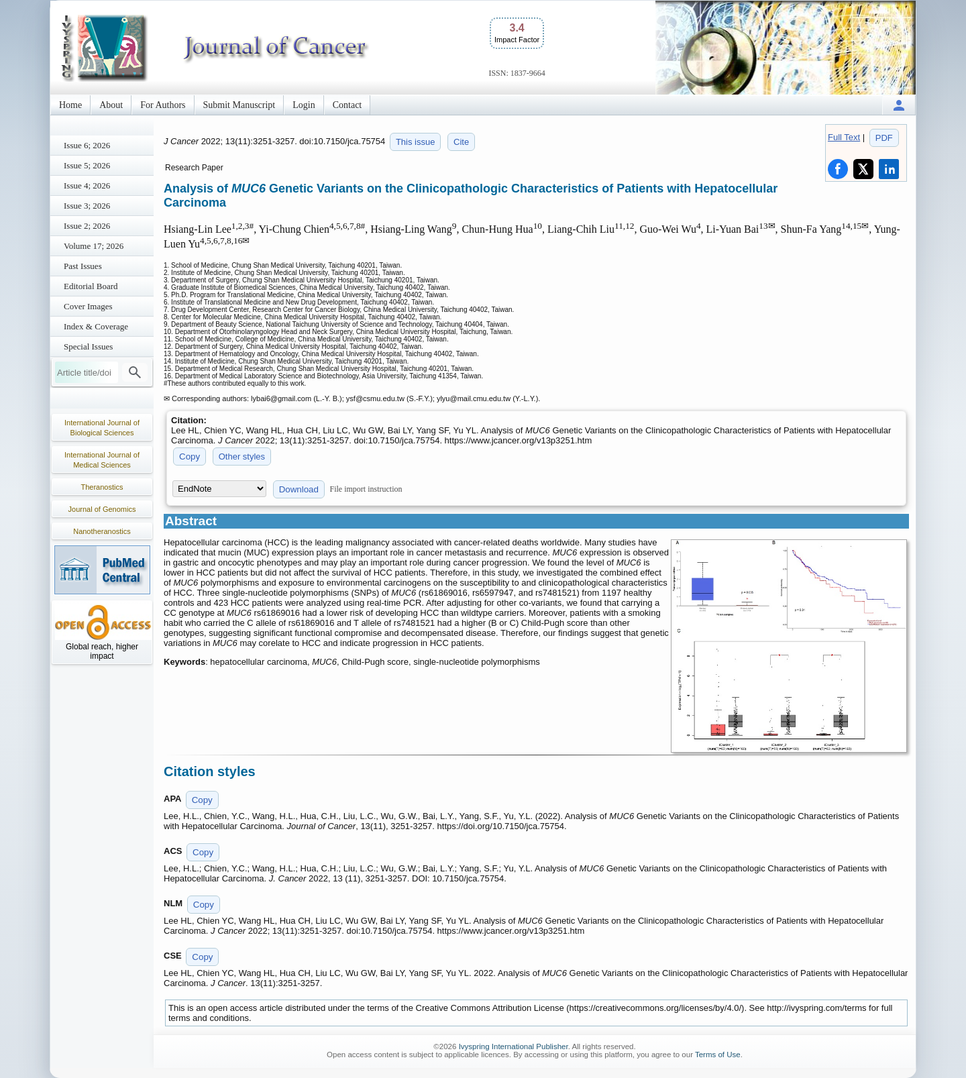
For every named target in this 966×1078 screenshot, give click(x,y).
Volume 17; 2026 (93, 246)
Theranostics (102, 487)
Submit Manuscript (239, 105)
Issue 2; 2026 (87, 226)
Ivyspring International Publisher (513, 1046)
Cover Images (88, 306)
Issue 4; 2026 (87, 185)
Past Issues (83, 266)
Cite (461, 142)
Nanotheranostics (102, 531)
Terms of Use (718, 1054)
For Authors (162, 105)
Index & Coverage (96, 326)
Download (299, 489)
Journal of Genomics (102, 509)
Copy (189, 456)
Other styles (242, 456)
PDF (884, 138)
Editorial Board (91, 286)
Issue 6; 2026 (87, 145)
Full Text (844, 137)
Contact (347, 105)
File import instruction (366, 489)
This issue (415, 142)
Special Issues (88, 346)
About (111, 105)
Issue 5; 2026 (87, 165)
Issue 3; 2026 (87, 206)
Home (70, 105)
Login (303, 105)
